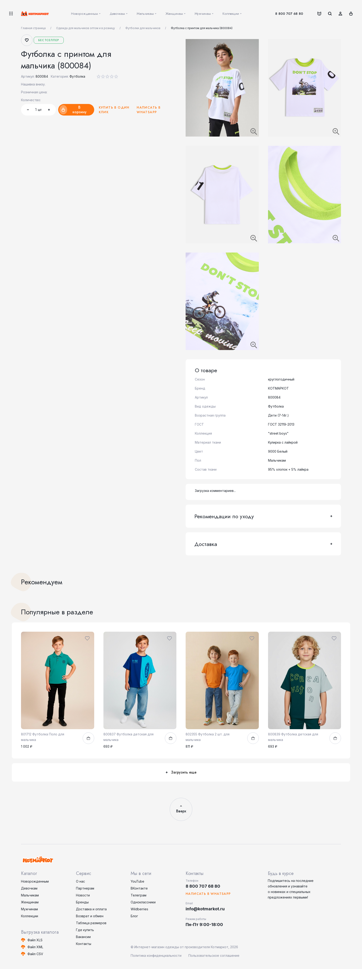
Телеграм (138, 895)
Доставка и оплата (91, 909)
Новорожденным (35, 881)
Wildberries (139, 909)
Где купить (85, 930)
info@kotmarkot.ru (205, 908)
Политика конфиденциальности (156, 955)
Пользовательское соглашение (213, 955)
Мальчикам (30, 895)
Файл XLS (34, 940)
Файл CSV (35, 954)
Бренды (82, 902)
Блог (134, 916)
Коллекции (29, 916)
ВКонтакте (139, 888)
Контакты (83, 944)
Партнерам (85, 888)
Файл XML (35, 947)
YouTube (137, 881)
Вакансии (83, 937)
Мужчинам (29, 909)
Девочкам (29, 888)
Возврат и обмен (89, 916)
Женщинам (30, 902)
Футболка (77, 76)
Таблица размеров (91, 923)
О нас (80, 881)
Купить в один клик (114, 109)
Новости (83, 895)
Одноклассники (143, 902)
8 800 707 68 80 (289, 13)
